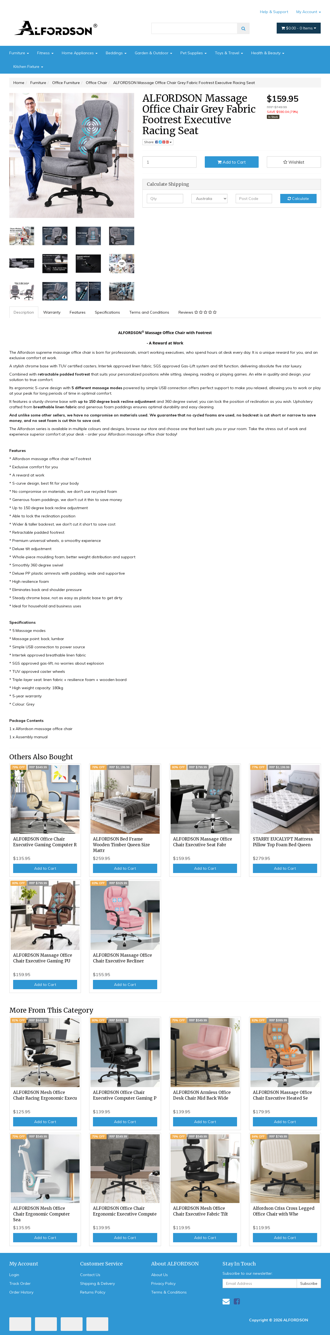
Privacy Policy (163, 1283)
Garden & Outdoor (153, 52)
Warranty (51, 312)
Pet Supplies (193, 52)
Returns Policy (92, 1292)
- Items (298, 28)
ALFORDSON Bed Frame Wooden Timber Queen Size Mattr (121, 844)
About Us (159, 1274)
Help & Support (274, 11)
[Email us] (226, 1301)
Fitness (45, 52)
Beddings (116, 52)
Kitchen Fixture (28, 66)
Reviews (198, 312)
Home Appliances (80, 52)
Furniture (19, 52)
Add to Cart (231, 162)
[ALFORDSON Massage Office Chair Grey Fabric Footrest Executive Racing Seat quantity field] (169, 162)
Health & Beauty (267, 52)
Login (14, 1274)
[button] (294, 162)
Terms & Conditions (169, 1292)
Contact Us (90, 1274)
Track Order (20, 1283)
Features (78, 312)
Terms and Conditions (149, 312)
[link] (237, 1301)
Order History (21, 1292)
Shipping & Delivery (97, 1283)
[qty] (165, 198)
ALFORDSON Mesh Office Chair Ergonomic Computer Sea (41, 1214)
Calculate (298, 198)
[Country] (209, 198)
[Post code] (254, 198)
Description (24, 312)
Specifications (107, 312)
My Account (308, 11)
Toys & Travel (229, 52)
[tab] (24, 312)
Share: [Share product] (158, 142)
